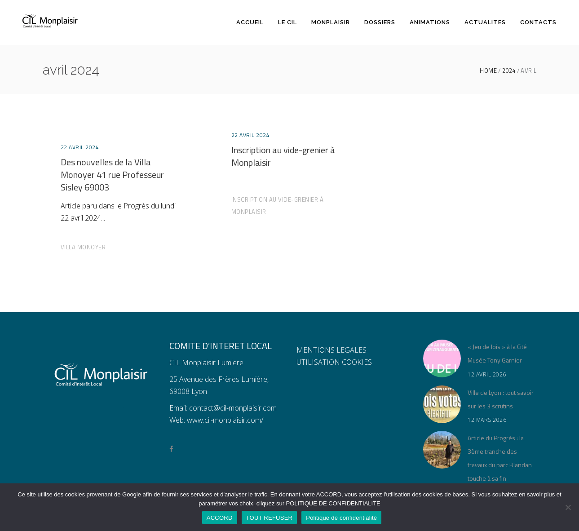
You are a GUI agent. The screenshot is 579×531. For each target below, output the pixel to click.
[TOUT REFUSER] (567, 507)
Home (488, 71)
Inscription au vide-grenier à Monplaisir (283, 156)
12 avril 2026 (487, 374)
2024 (509, 71)
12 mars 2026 (487, 420)
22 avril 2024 (80, 147)
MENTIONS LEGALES (331, 350)
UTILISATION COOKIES (334, 362)
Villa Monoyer (83, 247)
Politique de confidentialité (341, 517)
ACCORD (220, 517)
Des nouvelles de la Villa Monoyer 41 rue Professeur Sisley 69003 (112, 174)
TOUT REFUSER (269, 517)
